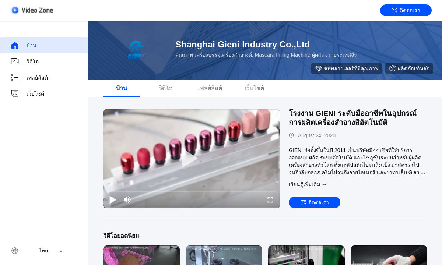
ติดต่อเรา (406, 10)
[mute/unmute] (127, 199)
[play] (191, 158)
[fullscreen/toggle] (270, 199)
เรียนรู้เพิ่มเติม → (308, 184)
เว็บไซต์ (27, 93)
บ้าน (23, 45)
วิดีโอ (24, 61)
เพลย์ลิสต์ (29, 77)
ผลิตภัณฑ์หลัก (409, 68)
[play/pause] (112, 199)
